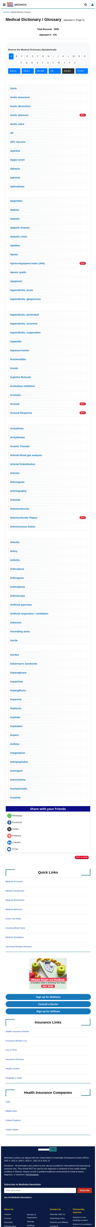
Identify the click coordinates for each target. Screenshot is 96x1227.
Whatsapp (14, 816)
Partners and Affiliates (59, 1223)
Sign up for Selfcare (48, 1011)
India (8, 1102)
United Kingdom (13, 1121)
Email (12, 849)
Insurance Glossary (15, 1060)
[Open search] (85, 4)
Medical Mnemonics (15, 900)
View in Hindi (82, 857)
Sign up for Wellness (48, 997)
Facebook (14, 823)
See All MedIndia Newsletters (18, 1198)
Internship (8, 1223)
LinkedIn (14, 843)
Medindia (6, 12)
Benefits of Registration (32, 1216)
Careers (7, 1215)
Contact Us (55, 1210)
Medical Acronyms (14, 882)
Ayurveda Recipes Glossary (19, 947)
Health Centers (13, 1069)
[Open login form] (92, 4)
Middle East (11, 1111)
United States (12, 1130)
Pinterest (14, 836)
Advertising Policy (57, 1219)
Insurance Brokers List (16, 1041)
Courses (7, 1219)
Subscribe (84, 1191)
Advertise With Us (57, 1215)
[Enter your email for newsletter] (40, 1190)
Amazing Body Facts (15, 928)
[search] (43, 1150)
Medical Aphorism (14, 910)
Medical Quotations (15, 937)
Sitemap (30, 1222)
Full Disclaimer (32, 1175)
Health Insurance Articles (17, 1032)
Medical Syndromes (15, 891)
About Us (9, 1210)
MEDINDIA (17, 4)
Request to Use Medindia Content (80, 1219)
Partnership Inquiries (78, 1211)
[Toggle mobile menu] (3, 4)
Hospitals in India (14, 1078)
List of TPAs (11, 1050)
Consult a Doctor (48, 1004)
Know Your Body (13, 919)
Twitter (13, 829)
